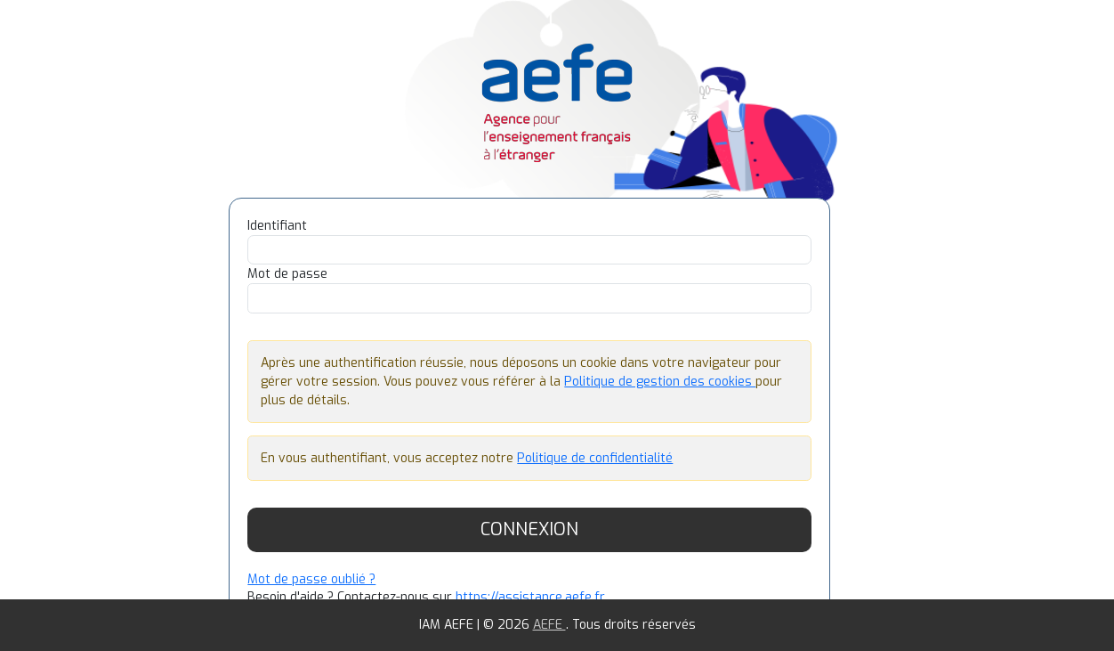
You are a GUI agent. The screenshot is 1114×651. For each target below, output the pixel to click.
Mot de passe (287, 273)
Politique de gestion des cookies (659, 381)
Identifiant (277, 225)
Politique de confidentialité (595, 458)
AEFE (549, 624)
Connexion (529, 529)
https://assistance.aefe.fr (530, 597)
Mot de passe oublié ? (311, 579)
